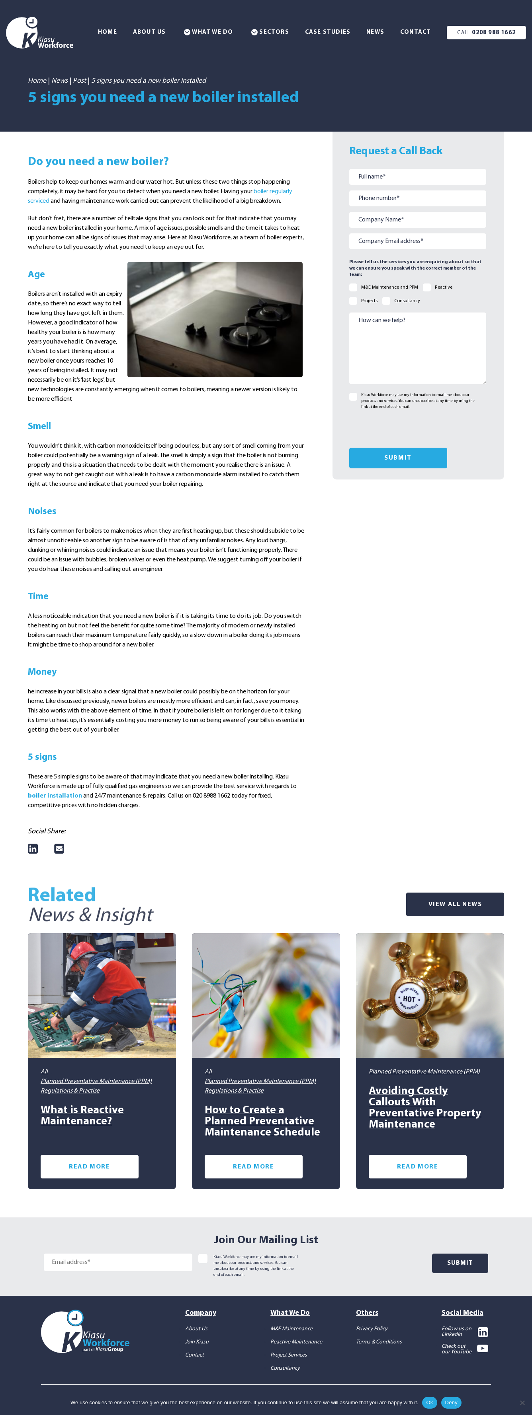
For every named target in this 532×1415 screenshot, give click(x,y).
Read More (89, 1166)
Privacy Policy (371, 1328)
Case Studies (327, 32)
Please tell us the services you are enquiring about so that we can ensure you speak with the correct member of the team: (415, 268)
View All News (455, 904)
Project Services (288, 1354)
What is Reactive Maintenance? (82, 1115)
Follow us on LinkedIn (465, 1330)
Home (107, 32)
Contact (415, 32)
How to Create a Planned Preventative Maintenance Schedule (262, 1120)
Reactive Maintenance (296, 1341)
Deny (451, 1402)
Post (79, 81)
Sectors (270, 32)
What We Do (208, 32)
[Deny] (522, 1403)
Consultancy (285, 1367)
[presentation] (409, 428)
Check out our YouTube (465, 1348)
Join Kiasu (197, 1341)
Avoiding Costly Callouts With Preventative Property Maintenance (425, 1107)
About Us (149, 32)
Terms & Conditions (379, 1341)
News (375, 32)
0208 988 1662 (486, 33)
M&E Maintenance (291, 1328)
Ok (429, 1402)
